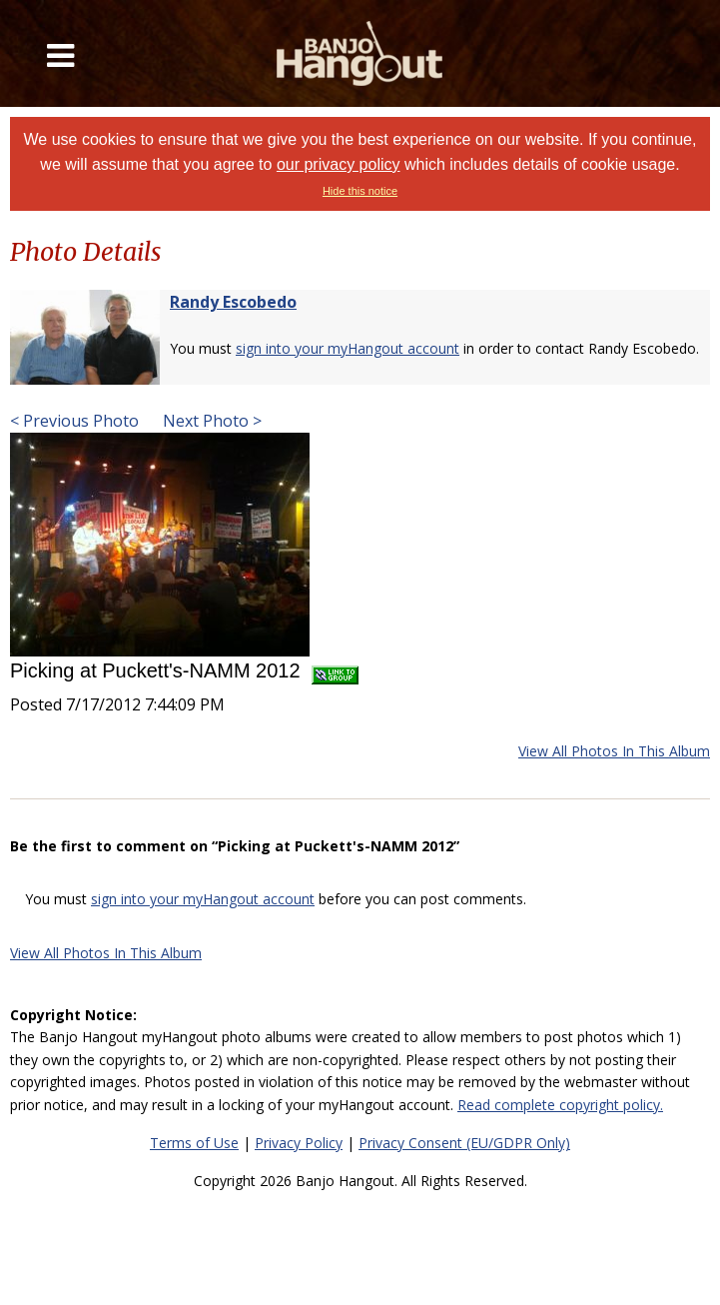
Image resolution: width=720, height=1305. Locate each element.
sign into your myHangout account (347, 348)
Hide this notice (360, 191)
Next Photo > (210, 421)
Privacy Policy (299, 1142)
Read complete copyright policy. (560, 1104)
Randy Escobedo (233, 302)
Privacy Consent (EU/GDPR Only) (464, 1142)
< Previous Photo (74, 421)
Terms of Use (194, 1142)
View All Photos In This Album (614, 750)
